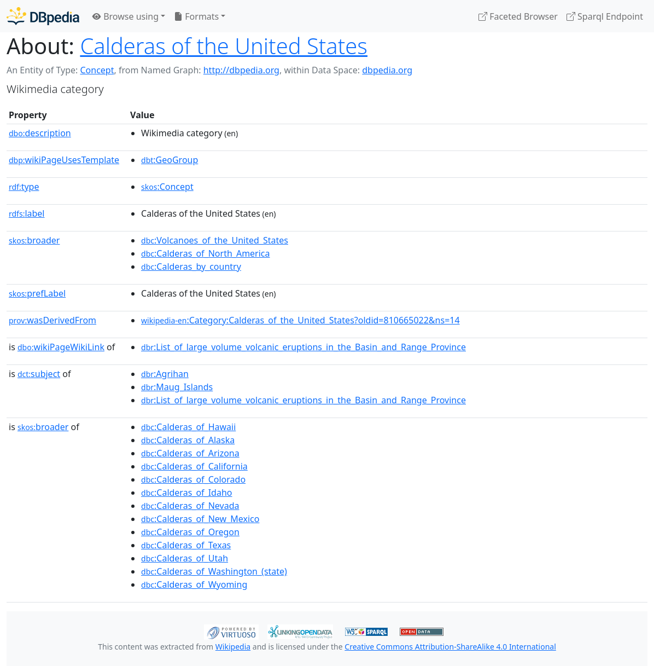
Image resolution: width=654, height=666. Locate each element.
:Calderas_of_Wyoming (194, 584)
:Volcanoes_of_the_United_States (214, 240)
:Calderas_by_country (191, 266)
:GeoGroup (169, 160)
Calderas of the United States (223, 46)
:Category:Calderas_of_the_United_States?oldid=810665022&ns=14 (300, 320)
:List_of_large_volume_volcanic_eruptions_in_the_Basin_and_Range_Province (303, 347)
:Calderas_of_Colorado (193, 479)
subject (38, 374)
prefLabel (37, 293)
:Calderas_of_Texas (186, 545)
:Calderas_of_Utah (184, 558)
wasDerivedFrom (52, 320)
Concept (97, 70)
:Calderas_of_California (194, 466)
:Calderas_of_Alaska (188, 440)
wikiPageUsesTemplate (64, 160)
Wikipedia (232, 646)
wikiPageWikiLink (60, 347)
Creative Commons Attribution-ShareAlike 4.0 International (450, 646)
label (27, 213)
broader (34, 240)
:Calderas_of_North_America (205, 253)
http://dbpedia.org (241, 70)
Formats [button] (196, 16)
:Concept (167, 187)
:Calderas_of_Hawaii (188, 427)
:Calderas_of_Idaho (186, 493)
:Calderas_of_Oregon (190, 532)
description (40, 133)
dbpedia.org (387, 70)
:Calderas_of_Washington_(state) (214, 571)
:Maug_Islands (177, 387)
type (24, 187)
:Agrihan (165, 374)
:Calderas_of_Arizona (190, 453)
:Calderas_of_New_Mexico (200, 519)
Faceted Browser (518, 16)
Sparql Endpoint (605, 16)
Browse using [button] (125, 16)
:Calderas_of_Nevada (190, 506)
